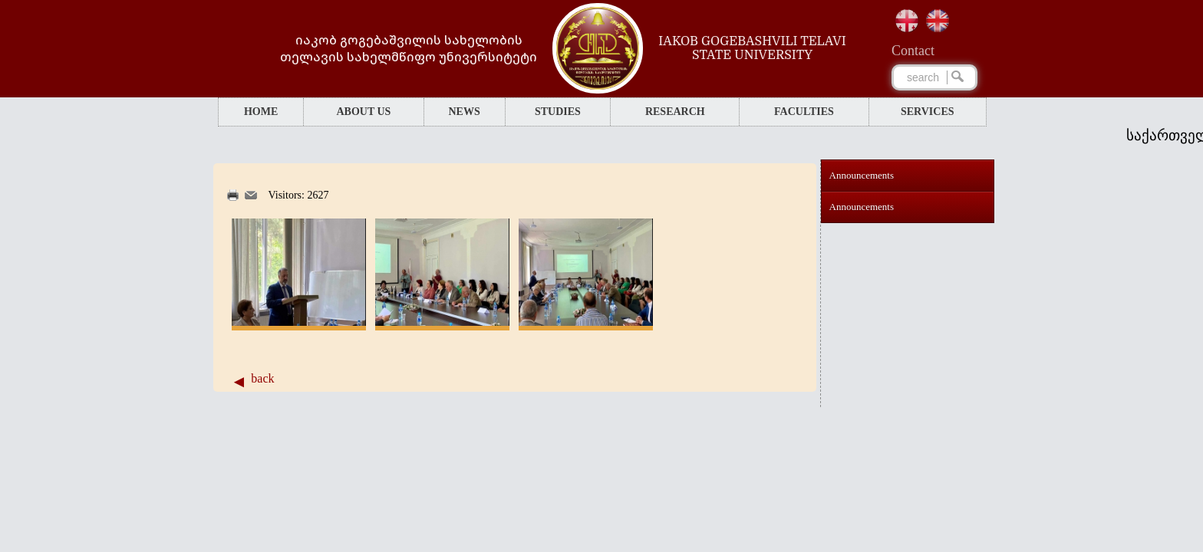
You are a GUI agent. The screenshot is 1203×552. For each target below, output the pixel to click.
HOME (261, 111)
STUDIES (558, 111)
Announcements (861, 175)
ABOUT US (363, 111)
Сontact (913, 50)
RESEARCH (675, 111)
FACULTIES (804, 111)
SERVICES (927, 111)
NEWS (464, 111)
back (262, 378)
